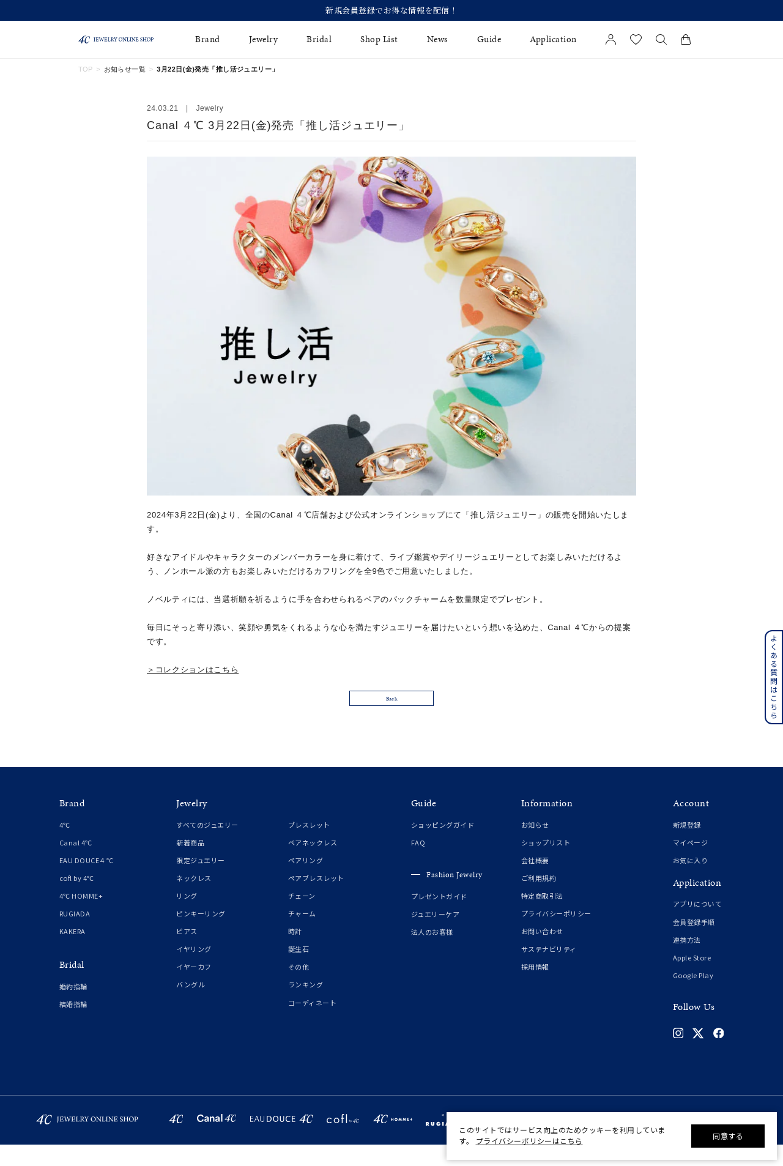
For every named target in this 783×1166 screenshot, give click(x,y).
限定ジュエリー (200, 881)
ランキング (306, 1006)
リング (187, 917)
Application (553, 39)
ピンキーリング (201, 935)
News (437, 39)
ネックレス (194, 899)
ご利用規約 (539, 899)
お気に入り (690, 881)
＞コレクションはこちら (193, 669)
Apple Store (692, 978)
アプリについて (697, 925)
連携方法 (687, 961)
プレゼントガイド (439, 918)
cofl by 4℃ (76, 899)
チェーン (302, 917)
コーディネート (312, 1024)
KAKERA (72, 953)
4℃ (64, 846)
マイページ (690, 863)
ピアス (187, 953)
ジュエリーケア (435, 936)
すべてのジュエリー (207, 846)
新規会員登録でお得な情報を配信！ (391, 10)
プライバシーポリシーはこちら (529, 1140)
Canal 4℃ (75, 863)
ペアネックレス (313, 863)
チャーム (302, 935)
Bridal (319, 39)
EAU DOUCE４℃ (86, 881)
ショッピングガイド (443, 846)
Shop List (379, 39)
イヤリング (194, 971)
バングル (190, 1006)
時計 (295, 953)
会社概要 (535, 881)
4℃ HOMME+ (81, 917)
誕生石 (299, 971)
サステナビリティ (549, 971)
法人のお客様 (432, 953)
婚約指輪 (73, 1007)
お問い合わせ (542, 953)
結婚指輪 (73, 1025)
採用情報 (535, 988)
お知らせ (535, 846)
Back (391, 715)
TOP (85, 69)
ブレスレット (309, 846)
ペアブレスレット (316, 899)
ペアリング (306, 881)
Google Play (693, 996)
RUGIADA (75, 935)
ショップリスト (546, 863)
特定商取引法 (542, 917)
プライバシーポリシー (556, 935)
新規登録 (687, 846)
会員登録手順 (694, 943)
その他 (299, 988)
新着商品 (190, 863)
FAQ (418, 863)
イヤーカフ (194, 988)
